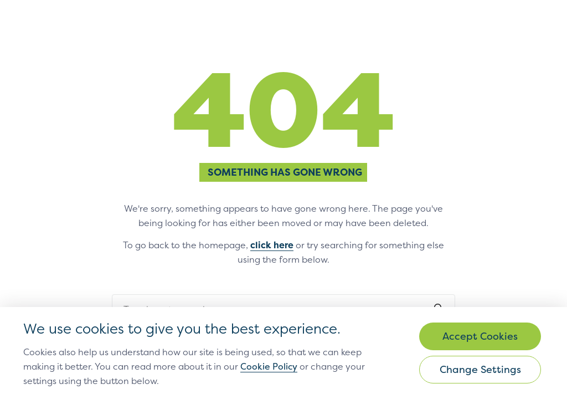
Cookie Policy (268, 366)
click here (271, 245)
